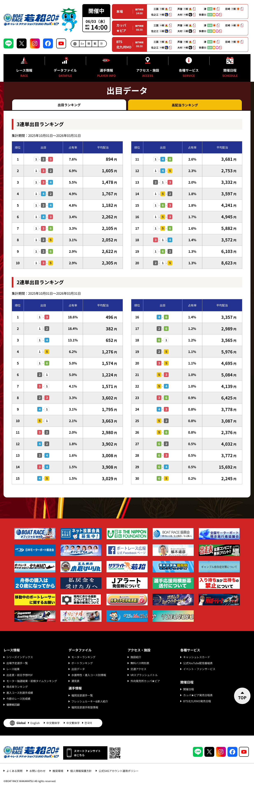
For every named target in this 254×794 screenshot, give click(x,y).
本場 (119, 11)
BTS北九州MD (123, 44)
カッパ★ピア (121, 28)
